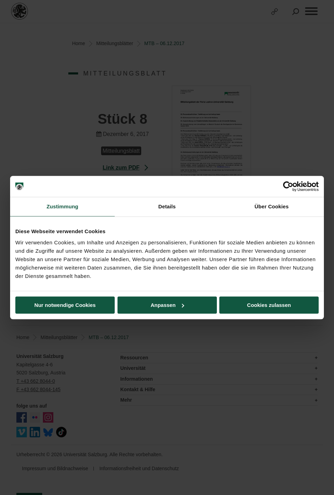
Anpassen (167, 305)
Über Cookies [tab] (272, 206)
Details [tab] (167, 206)
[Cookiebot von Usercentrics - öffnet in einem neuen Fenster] (288, 186)
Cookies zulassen (269, 305)
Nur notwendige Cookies (65, 305)
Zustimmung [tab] (62, 206)
